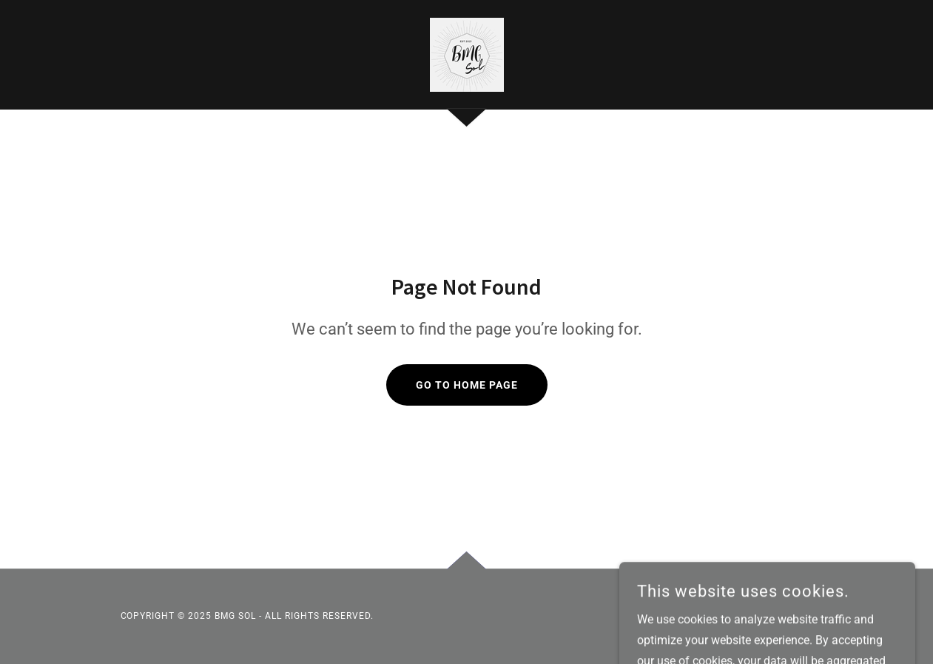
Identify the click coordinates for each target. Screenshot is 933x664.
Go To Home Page (467, 385)
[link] (467, 54)
